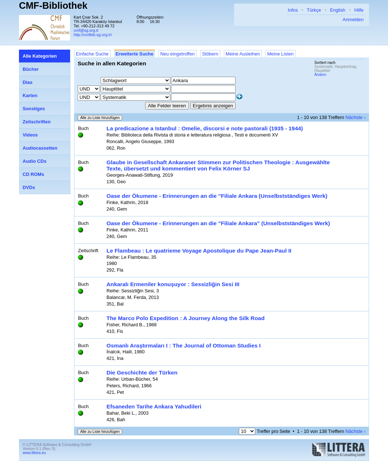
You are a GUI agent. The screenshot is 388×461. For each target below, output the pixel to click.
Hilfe (359, 10)
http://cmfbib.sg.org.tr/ (93, 34)
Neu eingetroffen (177, 54)
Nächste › (355, 117)
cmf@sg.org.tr (86, 30)
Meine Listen (280, 54)
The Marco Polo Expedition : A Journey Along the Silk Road (185, 318)
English (337, 10)
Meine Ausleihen (243, 54)
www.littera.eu (34, 453)
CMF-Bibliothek (53, 5)
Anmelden (353, 19)
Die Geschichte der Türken (142, 372)
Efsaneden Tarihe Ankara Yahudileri (153, 406)
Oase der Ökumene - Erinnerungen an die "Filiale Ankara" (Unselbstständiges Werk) (218, 223)
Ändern (320, 75)
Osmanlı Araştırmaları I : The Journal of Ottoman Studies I (183, 345)
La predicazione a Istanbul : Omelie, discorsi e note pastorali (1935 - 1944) (204, 128)
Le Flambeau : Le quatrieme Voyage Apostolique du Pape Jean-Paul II (198, 250)
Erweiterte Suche (135, 54)
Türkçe (314, 10)
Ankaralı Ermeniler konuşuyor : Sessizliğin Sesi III (173, 284)
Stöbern (210, 54)
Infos (293, 10)
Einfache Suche (92, 54)
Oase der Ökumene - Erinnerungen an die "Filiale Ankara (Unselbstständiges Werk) (216, 196)
